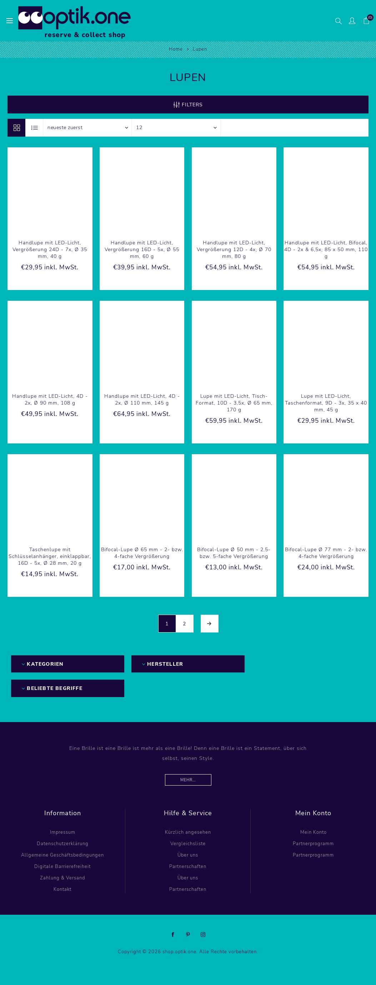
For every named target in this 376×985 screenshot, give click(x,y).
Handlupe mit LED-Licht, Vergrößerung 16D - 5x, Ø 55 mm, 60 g (142, 249)
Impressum (62, 832)
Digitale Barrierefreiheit (62, 866)
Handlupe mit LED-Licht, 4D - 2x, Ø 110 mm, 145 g (142, 399)
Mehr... (188, 780)
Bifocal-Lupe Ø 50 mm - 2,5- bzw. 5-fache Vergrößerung (234, 553)
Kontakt (62, 889)
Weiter (209, 623)
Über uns (187, 855)
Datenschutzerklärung (63, 844)
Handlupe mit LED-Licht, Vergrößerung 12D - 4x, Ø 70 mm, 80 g (234, 249)
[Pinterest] (188, 934)
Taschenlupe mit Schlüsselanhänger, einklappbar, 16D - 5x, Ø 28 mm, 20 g (50, 556)
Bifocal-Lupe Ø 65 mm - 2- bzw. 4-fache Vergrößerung (142, 553)
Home (176, 49)
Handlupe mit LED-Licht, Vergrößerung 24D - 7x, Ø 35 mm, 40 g (49, 249)
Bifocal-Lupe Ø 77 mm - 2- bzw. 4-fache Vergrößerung (326, 553)
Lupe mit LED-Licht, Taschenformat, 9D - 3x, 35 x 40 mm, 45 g (326, 403)
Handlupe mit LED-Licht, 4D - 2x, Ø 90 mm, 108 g (50, 399)
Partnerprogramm (313, 844)
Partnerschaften (187, 866)
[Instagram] (203, 934)
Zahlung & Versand (62, 878)
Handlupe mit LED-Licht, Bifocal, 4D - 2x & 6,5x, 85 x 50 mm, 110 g (326, 249)
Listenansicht (35, 128)
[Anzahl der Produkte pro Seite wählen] (176, 128)
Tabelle (16, 128)
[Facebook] (173, 934)
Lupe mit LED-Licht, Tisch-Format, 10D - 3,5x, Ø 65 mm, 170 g (234, 403)
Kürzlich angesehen (188, 832)
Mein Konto (313, 832)
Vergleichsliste (188, 844)
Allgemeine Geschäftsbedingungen (62, 855)
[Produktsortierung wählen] (87, 128)
